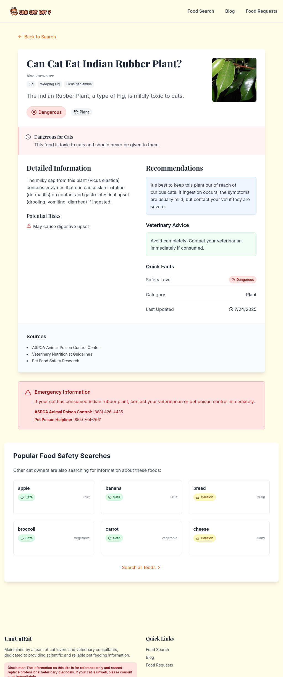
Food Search (200, 11)
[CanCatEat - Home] (30, 11)
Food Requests (261, 11)
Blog (230, 11)
